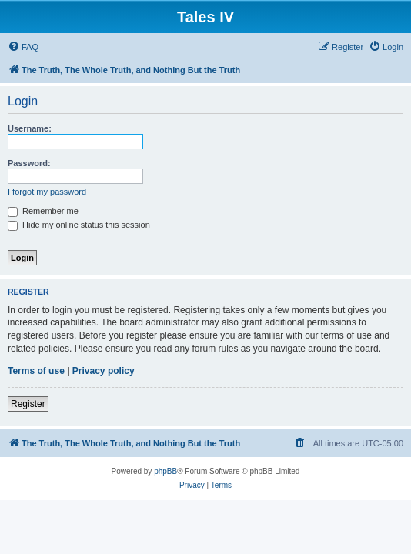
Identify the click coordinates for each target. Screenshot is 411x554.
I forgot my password (47, 191)
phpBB (165, 471)
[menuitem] (23, 47)
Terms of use (36, 370)
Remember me (43, 210)
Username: (30, 128)
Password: (29, 163)
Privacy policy (103, 370)
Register (28, 404)
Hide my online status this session (79, 224)
